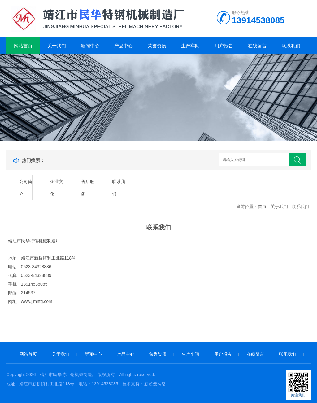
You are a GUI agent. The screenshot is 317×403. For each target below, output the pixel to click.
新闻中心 (90, 45)
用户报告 (224, 45)
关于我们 (56, 45)
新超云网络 (155, 383)
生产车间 (190, 45)
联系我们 (291, 45)
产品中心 (123, 45)
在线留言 (257, 45)
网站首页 (23, 45)
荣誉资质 (157, 45)
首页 (262, 206)
